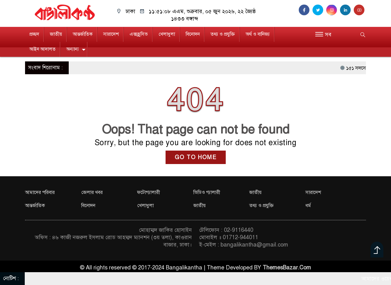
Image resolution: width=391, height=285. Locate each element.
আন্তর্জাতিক (83, 34)
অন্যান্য (72, 49)
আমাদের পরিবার (40, 192)
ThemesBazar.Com (287, 267)
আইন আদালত (42, 49)
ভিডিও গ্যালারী (206, 192)
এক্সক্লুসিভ (139, 34)
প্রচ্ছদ (34, 34)
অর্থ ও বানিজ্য (258, 34)
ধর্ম (308, 206)
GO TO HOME (196, 157)
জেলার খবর (92, 192)
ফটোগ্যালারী (148, 192)
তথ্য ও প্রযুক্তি (222, 34)
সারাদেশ (111, 34)
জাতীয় (56, 34)
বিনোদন (193, 34)
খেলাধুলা (167, 34)
